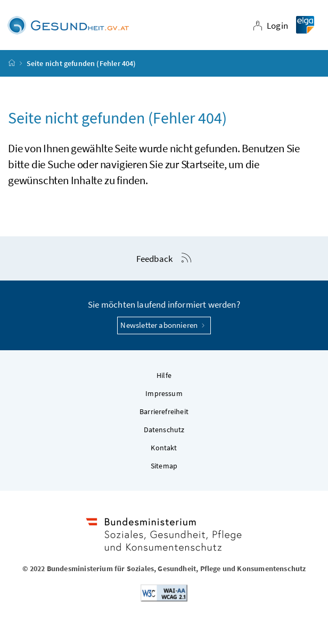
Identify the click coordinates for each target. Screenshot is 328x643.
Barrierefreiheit (164, 411)
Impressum (164, 393)
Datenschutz (164, 429)
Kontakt (164, 447)
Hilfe (164, 375)
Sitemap (164, 466)
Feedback (154, 258)
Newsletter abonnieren (163, 325)
